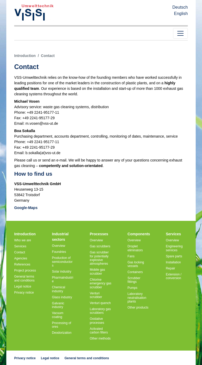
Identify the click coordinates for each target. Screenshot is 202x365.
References (22, 264)
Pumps (132, 288)
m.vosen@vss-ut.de (42, 123)
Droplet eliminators (135, 248)
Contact (19, 252)
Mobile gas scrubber (97, 271)
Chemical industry (58, 289)
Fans (131, 256)
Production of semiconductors (62, 261)
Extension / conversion (173, 276)
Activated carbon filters (99, 330)
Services (20, 246)
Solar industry (61, 271)
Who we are (22, 240)
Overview (58, 246)
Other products (138, 307)
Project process (25, 270)
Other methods (100, 338)
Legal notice (22, 286)
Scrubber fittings (134, 280)
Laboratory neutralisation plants (137, 297)
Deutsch (180, 7)
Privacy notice (24, 292)
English (181, 13)
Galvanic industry (58, 305)
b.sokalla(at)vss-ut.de (43, 153)
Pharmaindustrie (62, 279)
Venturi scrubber (96, 295)
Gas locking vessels (136, 264)
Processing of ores (61, 324)
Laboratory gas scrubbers (100, 311)
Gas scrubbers (100, 246)
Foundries (59, 252)
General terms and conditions (24, 278)
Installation (173, 262)
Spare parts (174, 256)
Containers (135, 272)
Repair (170, 268)
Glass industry (62, 297)
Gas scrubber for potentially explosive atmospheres (99, 258)
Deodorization (62, 333)
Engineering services (174, 248)
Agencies (20, 258)
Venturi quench (100, 303)
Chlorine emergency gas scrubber (100, 283)
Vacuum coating (57, 315)
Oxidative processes (97, 320)
